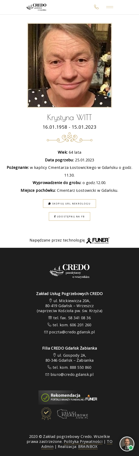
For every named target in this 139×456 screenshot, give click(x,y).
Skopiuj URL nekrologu (69, 203)
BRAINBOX (88, 446)
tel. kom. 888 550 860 (72, 367)
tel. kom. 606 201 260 (72, 324)
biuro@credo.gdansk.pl (72, 374)
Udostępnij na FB (69, 216)
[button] (8, 434)
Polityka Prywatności (83, 441)
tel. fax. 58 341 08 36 (72, 317)
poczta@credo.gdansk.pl (72, 331)
